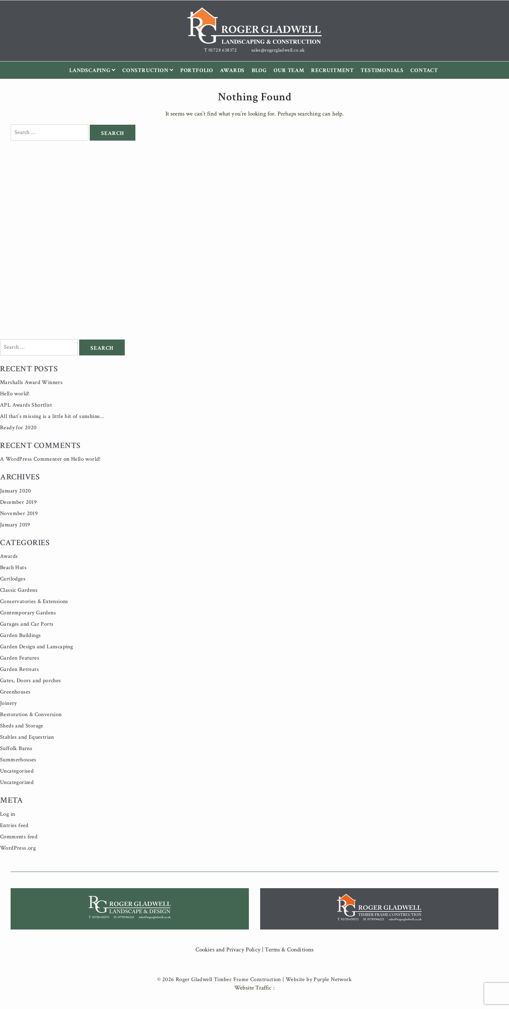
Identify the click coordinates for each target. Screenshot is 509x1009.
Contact (424, 70)
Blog (259, 70)
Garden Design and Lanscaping (36, 646)
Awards (232, 70)
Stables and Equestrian (27, 737)
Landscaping (94, 70)
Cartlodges (12, 579)
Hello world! (15, 393)
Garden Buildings (20, 635)
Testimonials (382, 70)
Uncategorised (17, 771)
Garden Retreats (19, 669)
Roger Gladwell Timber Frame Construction (228, 979)
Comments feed (18, 836)
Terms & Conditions (289, 950)
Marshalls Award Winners (31, 382)
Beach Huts (13, 567)
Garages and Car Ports (26, 624)
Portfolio (196, 70)
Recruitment (332, 70)
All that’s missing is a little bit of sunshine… (52, 416)
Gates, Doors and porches (30, 680)
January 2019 (15, 525)
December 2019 (18, 502)
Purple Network (333, 979)
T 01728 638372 (220, 50)
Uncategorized (17, 782)
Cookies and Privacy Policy (228, 950)
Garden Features (19, 658)
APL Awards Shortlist (26, 405)
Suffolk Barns (16, 748)
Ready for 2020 (18, 427)
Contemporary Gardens (28, 612)
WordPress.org (18, 848)
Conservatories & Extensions (34, 601)
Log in (7, 814)
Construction (149, 70)
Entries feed (14, 825)
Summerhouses (18, 759)
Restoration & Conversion (31, 714)
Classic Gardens (18, 590)
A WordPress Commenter (31, 459)
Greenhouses (15, 692)
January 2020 (15, 491)
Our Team (289, 70)
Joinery (8, 703)
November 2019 (19, 513)
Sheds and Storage (21, 726)
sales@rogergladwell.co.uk (278, 50)
